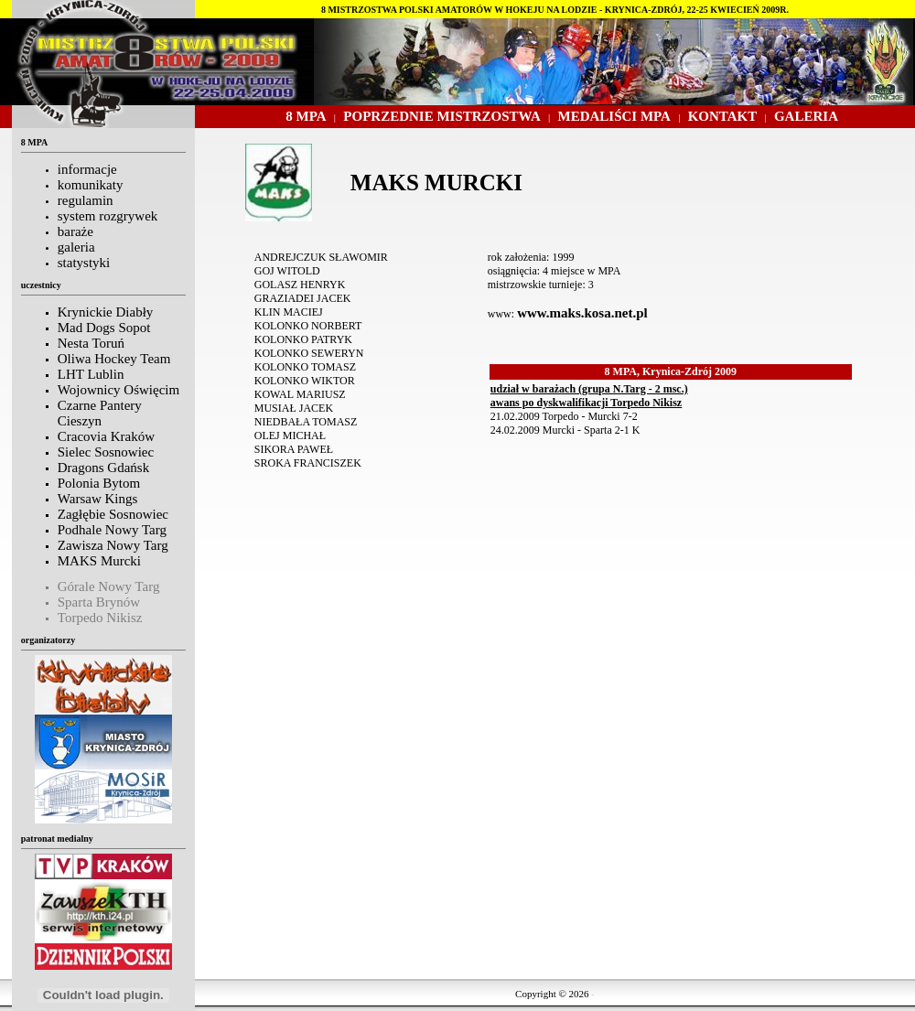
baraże (75, 231)
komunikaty (91, 184)
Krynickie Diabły (106, 312)
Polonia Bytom (99, 483)
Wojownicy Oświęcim (118, 389)
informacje (87, 169)
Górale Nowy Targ (109, 586)
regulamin (85, 200)
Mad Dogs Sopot (104, 327)
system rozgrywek (108, 216)
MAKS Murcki (99, 561)
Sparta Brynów (99, 602)
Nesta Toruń (91, 343)
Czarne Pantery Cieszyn (100, 413)
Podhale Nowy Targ (112, 529)
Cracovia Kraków (106, 436)
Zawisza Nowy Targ (113, 545)
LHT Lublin (91, 374)
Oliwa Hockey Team (114, 358)
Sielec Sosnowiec (106, 452)
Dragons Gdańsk (103, 467)
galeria (76, 247)
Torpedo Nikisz (100, 617)
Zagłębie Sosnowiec (113, 514)
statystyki (84, 262)
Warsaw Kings (98, 498)
